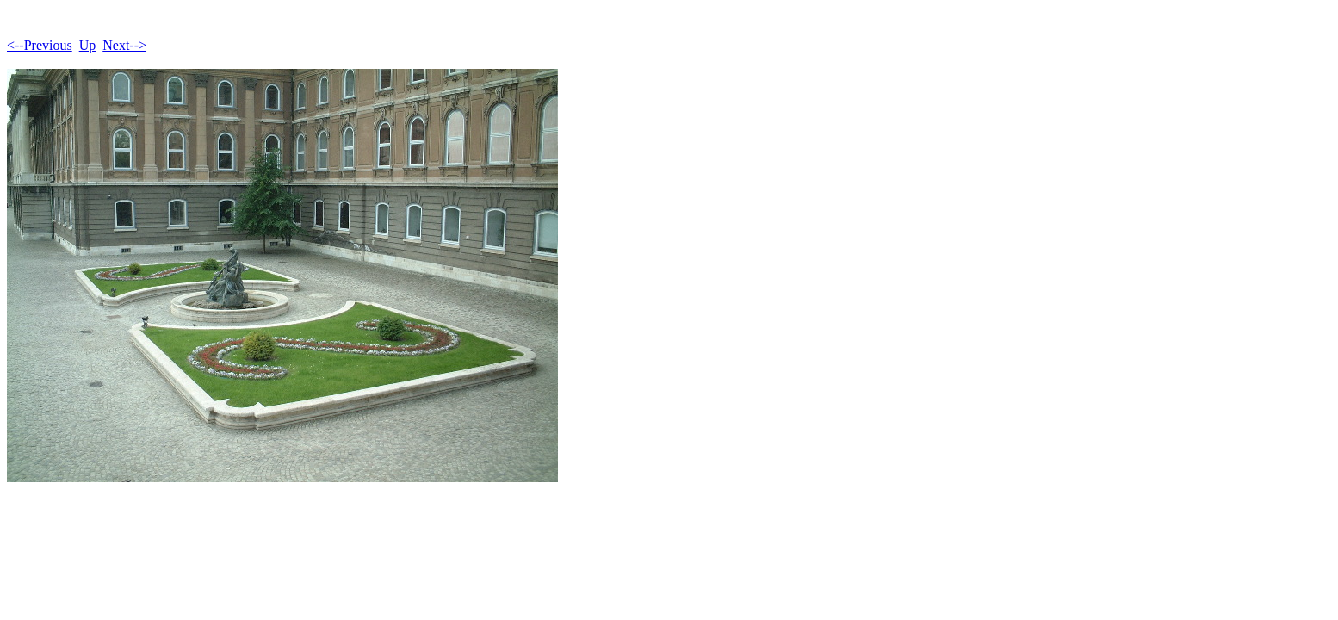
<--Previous (39, 45)
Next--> (124, 45)
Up (87, 45)
